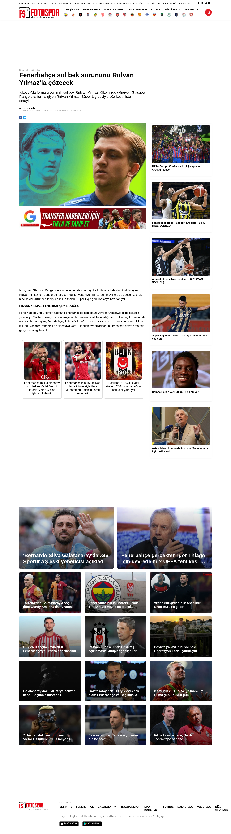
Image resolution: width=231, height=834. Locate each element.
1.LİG (153, 3)
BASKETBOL (79, 3)
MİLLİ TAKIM (173, 9)
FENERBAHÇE (92, 9)
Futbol (37, 70)
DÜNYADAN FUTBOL (182, 3)
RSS (122, 816)
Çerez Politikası (108, 816)
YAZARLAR (191, 9)
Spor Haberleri (26, 70)
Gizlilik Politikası (89, 816)
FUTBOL (156, 9)
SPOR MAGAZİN (164, 3)
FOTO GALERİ (50, 3)
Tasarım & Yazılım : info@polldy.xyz (146, 816)
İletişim (73, 816)
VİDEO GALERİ (65, 3)
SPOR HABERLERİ (107, 3)
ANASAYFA (24, 3)
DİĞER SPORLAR (221, 808)
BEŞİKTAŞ (72, 9)
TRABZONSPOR (137, 9)
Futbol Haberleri (27, 108)
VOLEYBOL (92, 3)
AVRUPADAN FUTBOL (127, 3)
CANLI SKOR (37, 3)
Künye (62, 816)
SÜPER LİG (144, 3)
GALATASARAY (114, 9)
